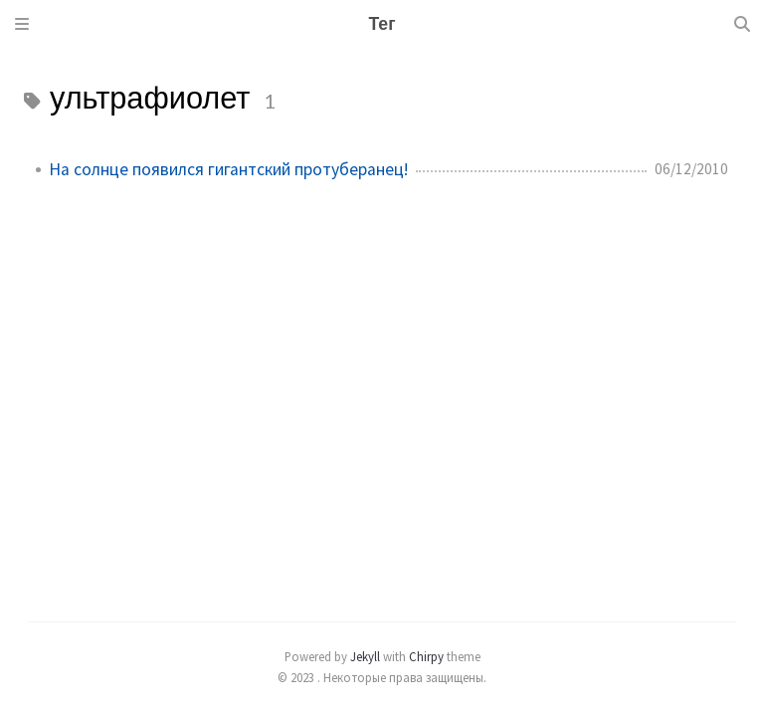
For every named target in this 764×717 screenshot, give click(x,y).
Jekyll (365, 656)
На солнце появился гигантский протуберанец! (228, 169)
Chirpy (426, 656)
